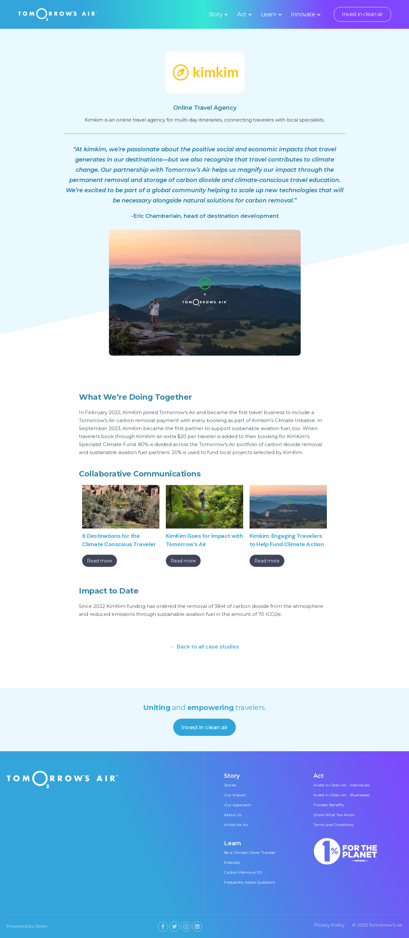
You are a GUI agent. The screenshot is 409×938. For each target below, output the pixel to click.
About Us (232, 814)
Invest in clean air (362, 14)
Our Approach (237, 804)
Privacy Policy (329, 925)
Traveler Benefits (328, 804)
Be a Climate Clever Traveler (250, 852)
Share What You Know (334, 814)
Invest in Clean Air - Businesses (341, 794)
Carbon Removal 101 (243, 872)
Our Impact (235, 794)
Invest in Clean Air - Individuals (341, 785)
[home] (57, 14)
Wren (41, 926)
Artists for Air (236, 824)
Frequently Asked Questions (249, 882)
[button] (217, 14)
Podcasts (232, 862)
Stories (230, 785)
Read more (99, 562)
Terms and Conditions (333, 824)
